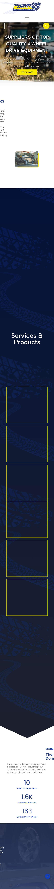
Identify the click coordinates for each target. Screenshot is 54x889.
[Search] (23, 26)
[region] (27, 54)
